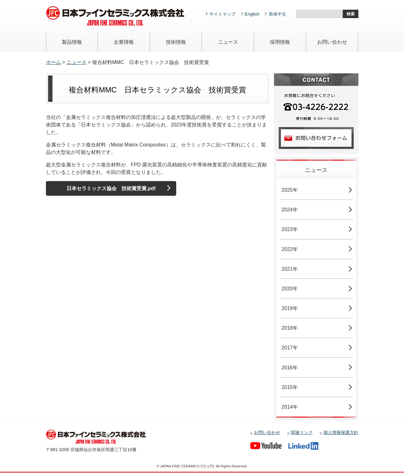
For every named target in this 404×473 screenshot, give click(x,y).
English (252, 14)
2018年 (290, 328)
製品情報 (72, 42)
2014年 (290, 407)
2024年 (290, 209)
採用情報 (280, 42)
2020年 (290, 288)
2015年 (290, 387)
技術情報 (176, 42)
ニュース (228, 42)
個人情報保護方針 (340, 432)
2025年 (290, 190)
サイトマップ (222, 14)
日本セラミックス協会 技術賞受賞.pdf (111, 188)
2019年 (290, 308)
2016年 (290, 367)
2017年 (290, 347)
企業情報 (124, 42)
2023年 (290, 229)
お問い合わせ (332, 42)
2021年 (290, 269)
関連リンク (302, 432)
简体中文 (277, 14)
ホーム (53, 62)
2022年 (290, 249)
